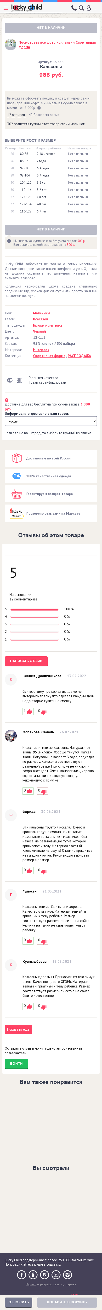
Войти (16, 1063)
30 (12, 183)
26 (12, 154)
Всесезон (40, 319)
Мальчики (41, 313)
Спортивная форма (49, 355)
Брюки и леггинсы (48, 325)
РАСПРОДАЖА (79, 355)
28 (12, 168)
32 (12, 197)
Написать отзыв (26, 661)
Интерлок (41, 349)
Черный (39, 331)
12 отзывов (16, 114)
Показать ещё (18, 1029)
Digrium (31, 1284)
